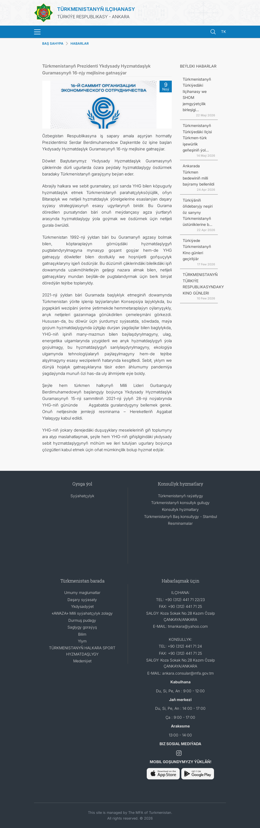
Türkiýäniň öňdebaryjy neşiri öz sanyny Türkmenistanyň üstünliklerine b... (198, 212)
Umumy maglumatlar (82, 592)
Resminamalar (180, 523)
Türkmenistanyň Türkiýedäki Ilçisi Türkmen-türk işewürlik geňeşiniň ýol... (197, 137)
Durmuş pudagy (82, 620)
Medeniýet (82, 661)
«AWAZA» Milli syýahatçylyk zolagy (82, 613)
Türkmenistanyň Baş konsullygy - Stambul (180, 516)
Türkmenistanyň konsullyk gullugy (180, 502)
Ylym (82, 641)
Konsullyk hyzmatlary (180, 509)
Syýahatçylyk (82, 495)
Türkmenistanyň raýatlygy (180, 495)
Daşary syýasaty (82, 599)
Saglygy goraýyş (82, 627)
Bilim (82, 634)
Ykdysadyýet (82, 606)
